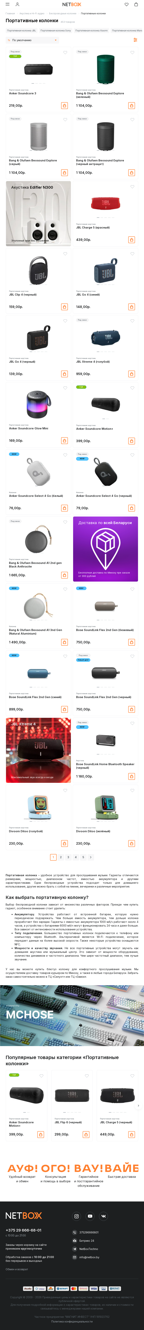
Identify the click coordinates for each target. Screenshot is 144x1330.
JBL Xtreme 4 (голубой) (93, 361)
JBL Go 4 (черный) (22, 361)
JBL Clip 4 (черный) (23, 294)
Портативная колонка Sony (55, 30)
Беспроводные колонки (62, 13)
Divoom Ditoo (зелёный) (93, 831)
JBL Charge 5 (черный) (116, 1122)
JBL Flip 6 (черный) (68, 1122)
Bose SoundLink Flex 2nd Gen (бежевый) (105, 630)
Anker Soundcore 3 (22, 93)
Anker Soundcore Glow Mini (28, 428)
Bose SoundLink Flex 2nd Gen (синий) (35, 697)
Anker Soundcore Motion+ (94, 428)
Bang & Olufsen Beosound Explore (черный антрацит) (100, 162)
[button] (33, 83)
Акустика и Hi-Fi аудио (32, 13)
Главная (10, 13)
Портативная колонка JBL (21, 30)
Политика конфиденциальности (72, 1321)
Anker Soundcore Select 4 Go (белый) (36, 496)
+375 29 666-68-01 (23, 1230)
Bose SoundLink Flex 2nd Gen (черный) (103, 697)
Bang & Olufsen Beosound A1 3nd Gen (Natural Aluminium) (35, 631)
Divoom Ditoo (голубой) (26, 831)
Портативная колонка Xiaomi (91, 30)
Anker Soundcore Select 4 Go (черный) (104, 496)
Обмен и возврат (17, 1269)
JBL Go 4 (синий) (88, 294)
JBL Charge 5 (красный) (93, 227)
